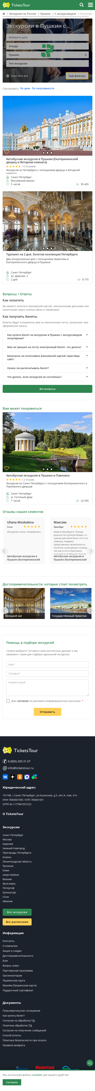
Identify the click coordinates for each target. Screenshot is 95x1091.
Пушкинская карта (14, 980)
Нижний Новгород (14, 848)
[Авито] (34, 777)
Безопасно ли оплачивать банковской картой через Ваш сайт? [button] (43, 357)
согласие (23, 701)
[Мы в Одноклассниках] (19, 777)
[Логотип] (16, 5)
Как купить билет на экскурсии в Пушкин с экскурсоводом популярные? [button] (44, 336)
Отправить (47, 712)
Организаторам (12, 975)
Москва (7, 839)
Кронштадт (9, 892)
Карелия (8, 844)
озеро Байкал (11, 874)
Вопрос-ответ (11, 965)
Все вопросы (47, 389)
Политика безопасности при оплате (24, 1040)
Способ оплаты (12, 1035)
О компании (10, 946)
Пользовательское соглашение (21, 1010)
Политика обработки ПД (17, 1025)
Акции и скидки (12, 950)
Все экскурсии (17, 912)
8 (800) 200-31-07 (16, 761)
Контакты (8, 941)
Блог (5, 960)
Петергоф (8, 888)
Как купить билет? (14, 1015)
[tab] (47, 336)
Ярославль (9, 883)
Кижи (6, 870)
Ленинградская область (17, 861)
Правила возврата (14, 1045)
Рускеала (8, 866)
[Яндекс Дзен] (12, 777)
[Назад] (4, 551)
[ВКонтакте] (5, 777)
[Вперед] (90, 551)
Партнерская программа (18, 970)
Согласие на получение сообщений (24, 1030)
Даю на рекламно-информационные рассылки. (47, 701)
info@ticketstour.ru (18, 768)
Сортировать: (11, 88)
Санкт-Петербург (13, 835)
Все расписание (17, 922)
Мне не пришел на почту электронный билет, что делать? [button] (44, 347)
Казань (7, 857)
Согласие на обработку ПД (19, 1020)
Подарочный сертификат (18, 990)
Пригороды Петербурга (17, 852)
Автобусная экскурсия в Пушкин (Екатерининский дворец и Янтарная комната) (23, 561)
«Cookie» (37, 1075)
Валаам (7, 879)
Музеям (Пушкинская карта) (20, 985)
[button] (90, 5)
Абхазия (8, 901)
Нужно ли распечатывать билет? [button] (28, 368)
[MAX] (27, 777)
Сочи (6, 896)
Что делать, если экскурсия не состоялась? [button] (34, 377)
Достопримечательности (18, 955)
